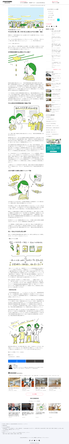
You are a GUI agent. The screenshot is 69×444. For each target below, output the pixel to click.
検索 (58, 19)
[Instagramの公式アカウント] (47, 26)
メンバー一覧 (31, 437)
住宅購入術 (18, 356)
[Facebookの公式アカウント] (56, 26)
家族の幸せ (10, 429)
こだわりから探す (51, 15)
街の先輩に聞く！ (5, 428)
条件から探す (50, 17)
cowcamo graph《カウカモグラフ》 (51, 121)
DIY (13, 429)
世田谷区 (55, 428)
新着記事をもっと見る (57, 69)
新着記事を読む (5, 425)
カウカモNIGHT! (11, 428)
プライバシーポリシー (45, 437)
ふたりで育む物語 (5, 429)
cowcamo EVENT (48, 125)
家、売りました (48, 134)
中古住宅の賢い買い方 (12, 29)
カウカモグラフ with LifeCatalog (50, 123)
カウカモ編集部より (49, 136)
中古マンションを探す (55, 2)
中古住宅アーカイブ (32, 2)
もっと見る (34, 394)
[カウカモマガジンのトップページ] (7, 2)
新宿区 (15, 433)
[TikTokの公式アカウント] (49, 26)
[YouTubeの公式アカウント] (52, 26)
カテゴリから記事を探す (24, 2)
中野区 (18, 433)
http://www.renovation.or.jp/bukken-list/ (21, 284)
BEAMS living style (49, 127)
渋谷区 (47, 428)
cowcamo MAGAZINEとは (40, 2)
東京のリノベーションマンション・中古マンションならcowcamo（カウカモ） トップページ (16, 432)
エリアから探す (50, 13)
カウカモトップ (50, 11)
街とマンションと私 (55, 125)
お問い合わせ (39, 437)
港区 (50, 428)
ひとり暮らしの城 (60, 428)
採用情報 (35, 437)
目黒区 (52, 428)
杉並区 (21, 433)
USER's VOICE (37, 428)
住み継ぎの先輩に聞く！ (56, 127)
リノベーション (17, 429)
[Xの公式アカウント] (54, 26)
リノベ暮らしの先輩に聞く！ (50, 119)
